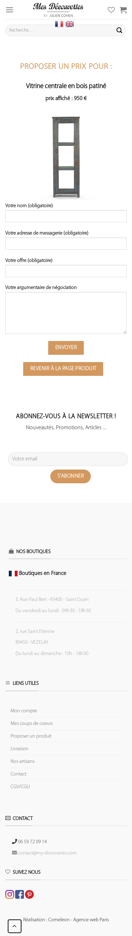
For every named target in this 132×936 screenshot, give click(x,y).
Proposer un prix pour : (66, 67)
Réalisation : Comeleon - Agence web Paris (66, 920)
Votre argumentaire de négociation (66, 312)
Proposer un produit (31, 736)
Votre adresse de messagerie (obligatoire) (66, 243)
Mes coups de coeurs (32, 723)
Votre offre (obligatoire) (66, 270)
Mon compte (24, 711)
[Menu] (9, 9)
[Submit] (119, 31)
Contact (18, 774)
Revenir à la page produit (63, 369)
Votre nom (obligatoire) (66, 215)
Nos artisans (22, 761)
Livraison (20, 749)
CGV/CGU (20, 787)
